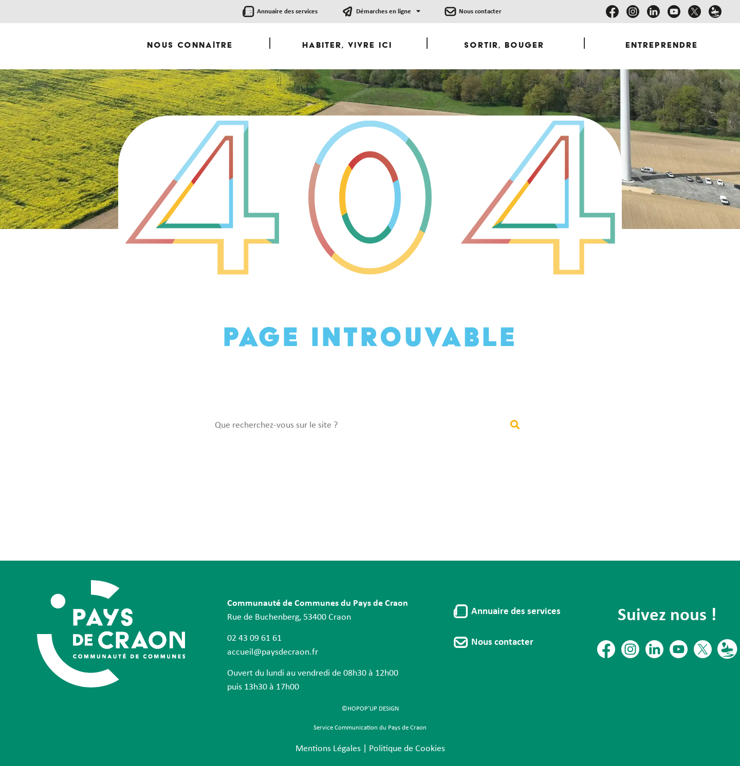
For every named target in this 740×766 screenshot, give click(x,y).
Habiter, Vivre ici (347, 46)
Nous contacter (480, 11)
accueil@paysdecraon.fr (272, 652)
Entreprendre (661, 46)
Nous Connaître (190, 46)
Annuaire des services (287, 11)
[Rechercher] (514, 425)
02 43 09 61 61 (254, 638)
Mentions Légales (328, 749)
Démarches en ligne (388, 11)
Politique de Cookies (407, 749)
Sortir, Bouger (504, 46)
